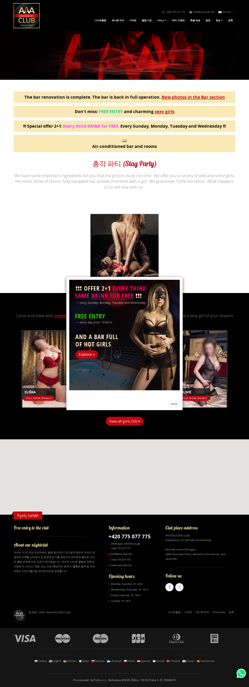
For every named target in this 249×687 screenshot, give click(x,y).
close (174, 404)
